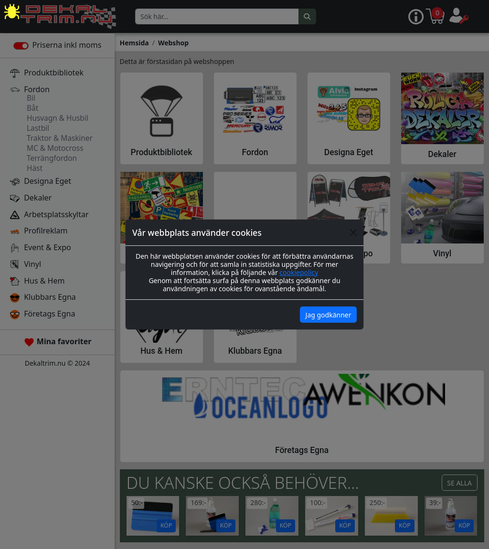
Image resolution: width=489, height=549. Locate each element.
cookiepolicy (298, 272)
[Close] (353, 232)
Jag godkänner (328, 314)
